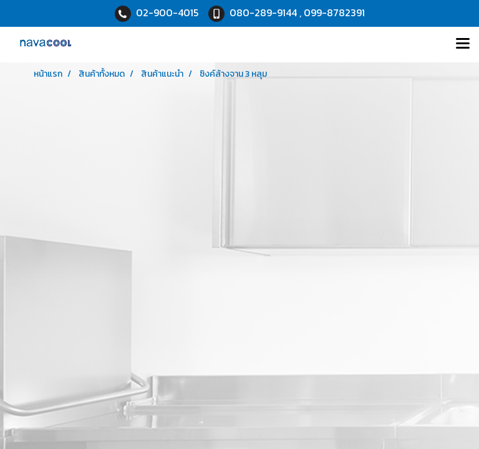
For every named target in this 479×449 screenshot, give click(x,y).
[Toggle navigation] (463, 44)
